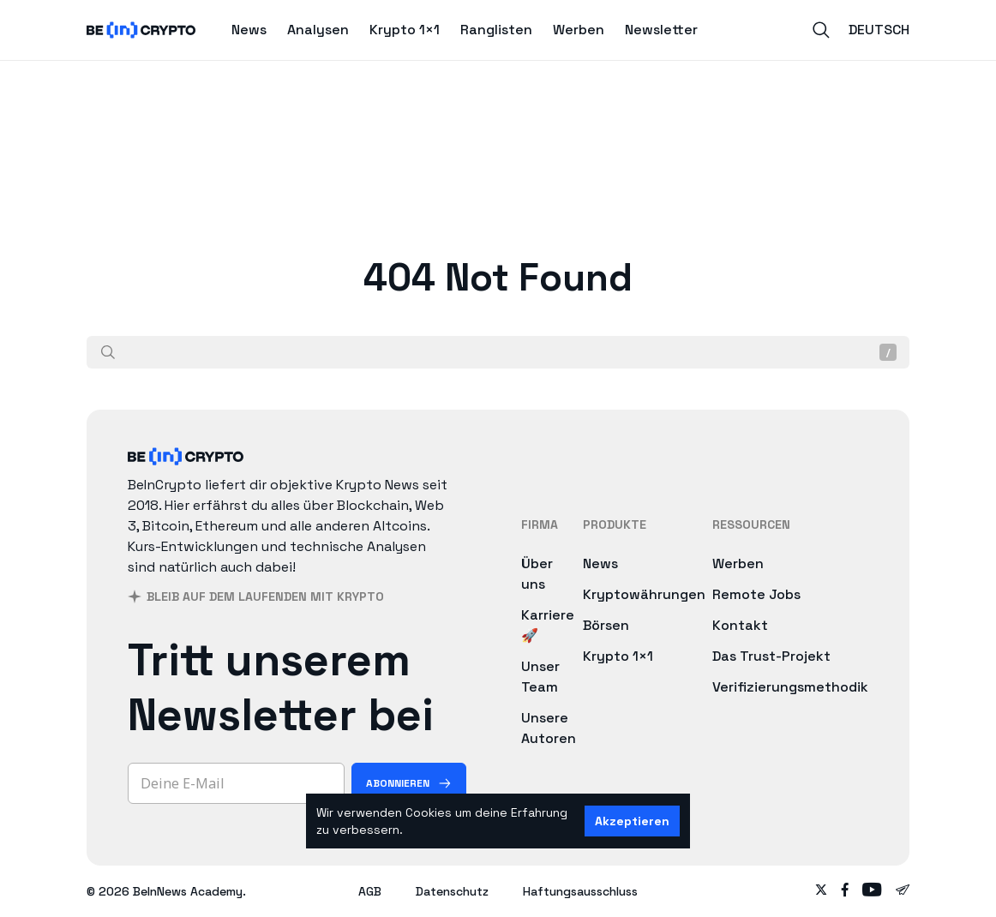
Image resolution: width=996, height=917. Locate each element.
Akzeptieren (632, 821)
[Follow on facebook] (845, 891)
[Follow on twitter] (821, 891)
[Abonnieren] (408, 783)
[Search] (821, 30)
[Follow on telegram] (902, 891)
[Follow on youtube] (872, 891)
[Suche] (108, 352)
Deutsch (879, 30)
